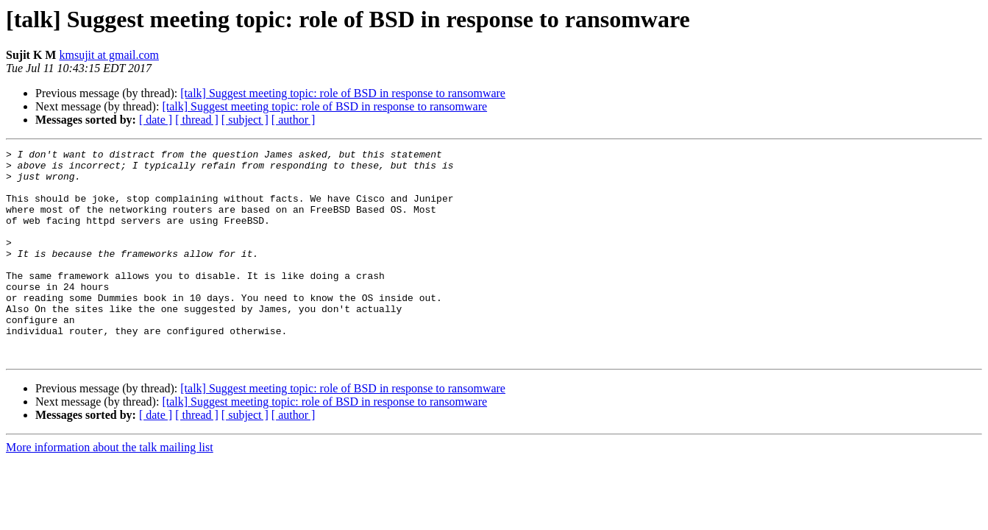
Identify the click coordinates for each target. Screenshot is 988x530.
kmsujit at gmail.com (109, 55)
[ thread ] (196, 119)
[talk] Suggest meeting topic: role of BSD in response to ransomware (342, 93)
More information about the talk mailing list (109, 489)
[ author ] (293, 119)
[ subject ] (245, 119)
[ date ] (155, 119)
